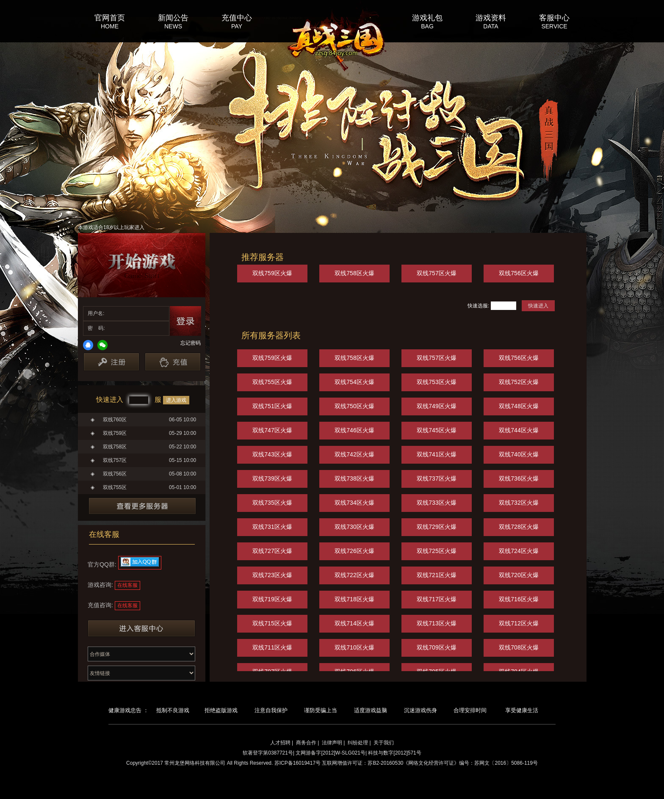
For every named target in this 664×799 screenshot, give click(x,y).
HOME (110, 26)
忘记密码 (190, 343)
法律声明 (332, 743)
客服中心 (554, 17)
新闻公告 (173, 17)
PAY (236, 26)
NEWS (173, 26)
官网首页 (109, 17)
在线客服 (127, 585)
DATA (490, 26)
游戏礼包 (427, 17)
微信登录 (102, 345)
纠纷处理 (358, 743)
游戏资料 (491, 17)
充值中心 (236, 17)
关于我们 (384, 743)
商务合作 (306, 743)
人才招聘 (280, 743)
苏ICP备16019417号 (297, 763)
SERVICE (554, 26)
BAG (427, 26)
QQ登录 (88, 345)
